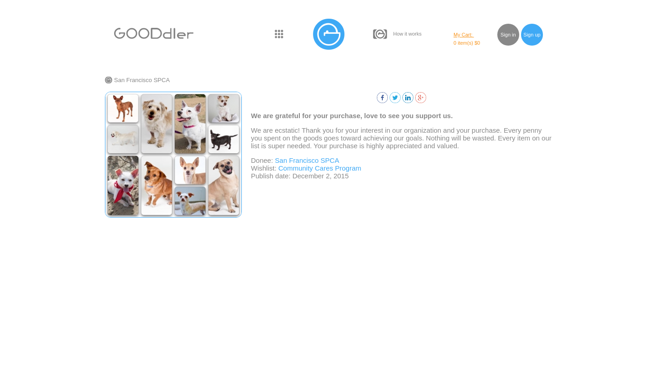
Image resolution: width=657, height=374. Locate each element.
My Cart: (464, 34)
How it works (407, 33)
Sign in (508, 34)
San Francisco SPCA (142, 80)
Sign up (531, 34)
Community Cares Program (319, 168)
